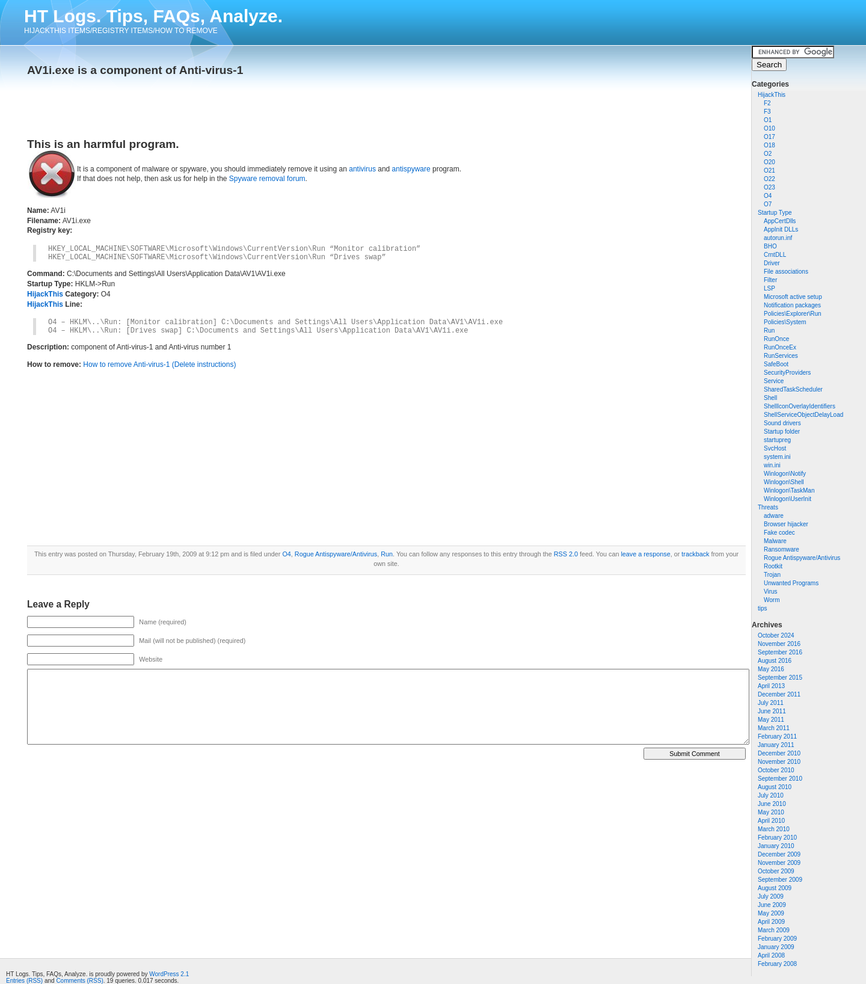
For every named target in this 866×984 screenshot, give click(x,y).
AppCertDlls (780, 221)
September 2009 (780, 879)
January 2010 (776, 846)
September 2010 (780, 778)
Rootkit (773, 566)
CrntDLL (775, 254)
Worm (771, 600)
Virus (771, 591)
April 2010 (771, 820)
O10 (769, 128)
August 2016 (774, 660)
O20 (769, 162)
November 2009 (779, 862)
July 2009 (771, 896)
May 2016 (771, 669)
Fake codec (779, 532)
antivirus (362, 169)
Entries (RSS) (24, 980)
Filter (770, 280)
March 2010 (774, 829)
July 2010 (771, 795)
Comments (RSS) (79, 980)
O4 (768, 195)
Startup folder (782, 431)
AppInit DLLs (781, 229)
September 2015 (780, 677)
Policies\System (785, 322)
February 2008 (777, 964)
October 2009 (776, 871)
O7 (768, 204)
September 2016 (780, 652)
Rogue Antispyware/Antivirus (802, 558)
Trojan (772, 574)
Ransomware (781, 549)
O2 (768, 153)
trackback (695, 554)
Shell (770, 398)
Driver (772, 263)
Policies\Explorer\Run (792, 313)
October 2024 (776, 635)
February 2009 (777, 938)
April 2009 (771, 921)
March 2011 (774, 728)
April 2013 (771, 686)
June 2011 (772, 711)
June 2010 (772, 804)
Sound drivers (782, 423)
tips (762, 608)
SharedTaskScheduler (793, 389)
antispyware (411, 169)
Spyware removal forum (267, 178)
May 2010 (771, 812)
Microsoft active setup (793, 297)
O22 (769, 179)
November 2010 (779, 761)
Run (769, 330)
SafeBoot (776, 364)
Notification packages (792, 305)
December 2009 (779, 854)
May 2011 (771, 719)
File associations (786, 271)
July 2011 (771, 703)
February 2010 (777, 837)
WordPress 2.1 (169, 974)
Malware (775, 541)
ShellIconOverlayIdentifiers (799, 406)
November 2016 (779, 644)
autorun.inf (778, 238)
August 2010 (774, 787)
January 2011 (776, 745)
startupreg (777, 440)
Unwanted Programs (791, 583)
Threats (768, 507)
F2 (767, 103)
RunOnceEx (780, 347)
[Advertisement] (168, 103)
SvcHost (775, 448)
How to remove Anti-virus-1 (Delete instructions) (159, 364)
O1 (768, 120)
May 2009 (771, 913)
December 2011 (779, 694)
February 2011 (777, 736)
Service (774, 381)
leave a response (645, 554)
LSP (769, 288)
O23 (769, 187)
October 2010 (776, 770)
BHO (770, 246)
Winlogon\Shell (784, 482)
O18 (769, 145)
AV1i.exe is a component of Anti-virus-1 (135, 70)
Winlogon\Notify (785, 473)
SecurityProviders (787, 372)
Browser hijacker (786, 524)
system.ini (777, 457)
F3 (767, 111)
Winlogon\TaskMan (789, 490)
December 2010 (779, 753)
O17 (769, 137)
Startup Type (775, 212)
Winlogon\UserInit (787, 499)
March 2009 (774, 930)
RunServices (781, 355)
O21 (769, 170)
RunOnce (776, 339)
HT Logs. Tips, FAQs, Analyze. (153, 16)
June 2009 (772, 905)
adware (774, 515)
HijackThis (771, 94)
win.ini (772, 465)
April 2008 (771, 955)
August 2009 (774, 888)
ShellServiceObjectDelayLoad (803, 414)
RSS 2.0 (566, 554)
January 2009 (776, 947)
